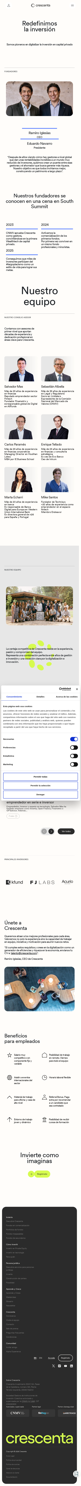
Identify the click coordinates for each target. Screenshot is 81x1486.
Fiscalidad (10, 1283)
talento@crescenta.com (24, 953)
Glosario (9, 1301)
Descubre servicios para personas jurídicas (20, 1268)
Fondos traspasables (14, 1234)
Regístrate (65, 1358)
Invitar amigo (11, 1347)
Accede (51, 1358)
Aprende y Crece (13, 1293)
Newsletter (10, 1305)
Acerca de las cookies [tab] (67, 697)
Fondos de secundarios (15, 1238)
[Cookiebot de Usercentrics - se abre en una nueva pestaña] (59, 689)
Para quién (10, 1257)
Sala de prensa (12, 1328)
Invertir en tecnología (15, 1252)
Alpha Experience (13, 1351)
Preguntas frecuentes (15, 1333)
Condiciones (11, 1337)
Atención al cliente (12, 1473)
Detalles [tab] (40, 697)
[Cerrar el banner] (77, 689)
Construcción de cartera (16, 1278)
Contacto (10, 1324)
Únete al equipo (12, 1320)
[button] (51, 831)
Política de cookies (12, 1464)
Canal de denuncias (13, 1469)
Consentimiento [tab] (14, 697)
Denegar (40, 794)
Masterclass (11, 1297)
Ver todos (66, 831)
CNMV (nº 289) (28, 1401)
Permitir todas (40, 777)
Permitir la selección (41, 785)
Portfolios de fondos (14, 1230)
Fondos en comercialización (17, 1225)
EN (40, 1358)
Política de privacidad (14, 1460)
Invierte (9, 1274)
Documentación (11, 1477)
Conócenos (11, 1316)
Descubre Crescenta (14, 1221)
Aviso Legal (10, 1456)
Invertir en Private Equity (16, 1248)
